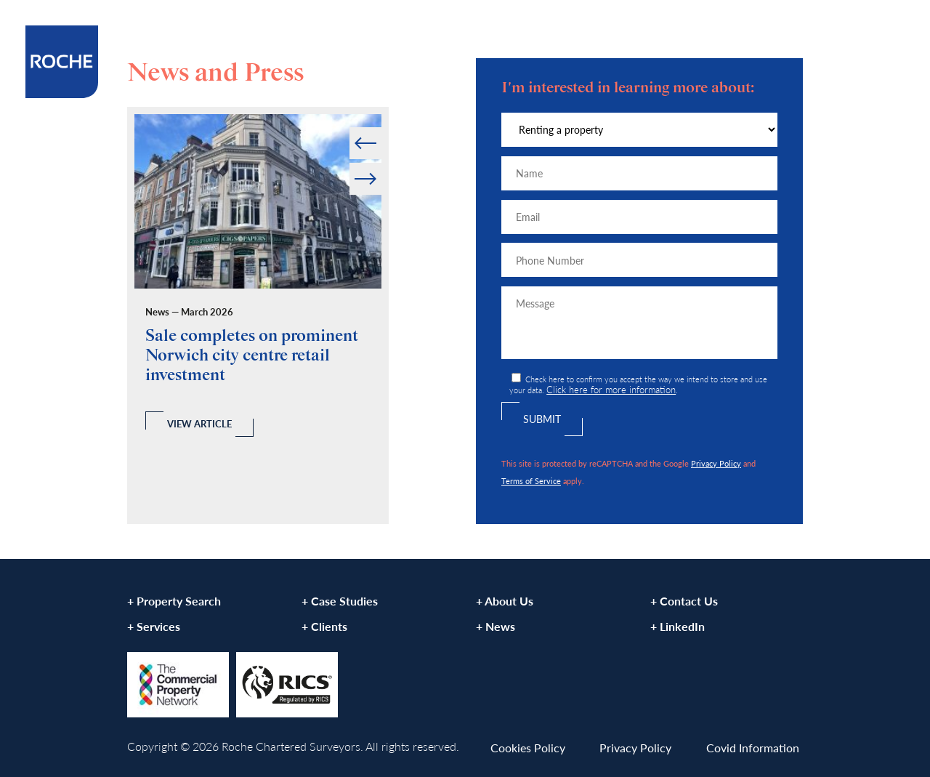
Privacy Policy (716, 463)
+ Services (153, 626)
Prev (350, 127)
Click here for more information (611, 389)
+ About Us (504, 600)
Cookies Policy (527, 747)
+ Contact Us (684, 600)
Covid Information (752, 747)
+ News (495, 626)
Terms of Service (531, 480)
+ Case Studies (340, 600)
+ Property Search (174, 600)
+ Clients (324, 626)
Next (380, 163)
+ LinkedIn (677, 626)
